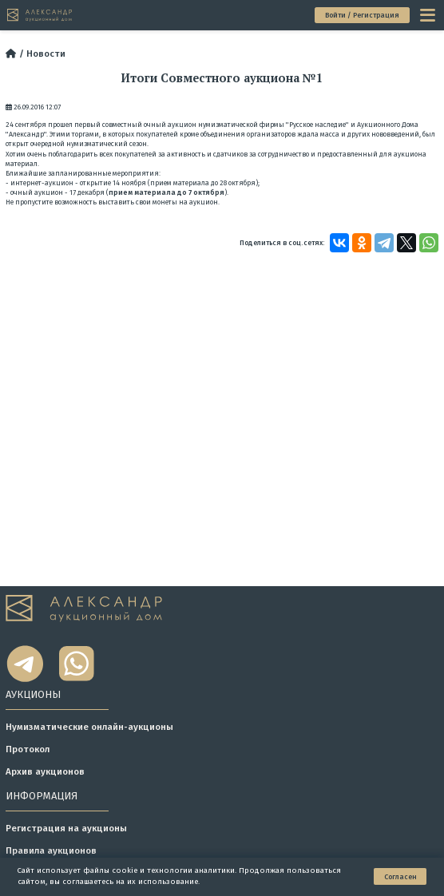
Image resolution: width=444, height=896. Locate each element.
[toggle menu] (429, 15)
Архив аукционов (45, 771)
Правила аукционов (51, 850)
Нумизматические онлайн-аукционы (89, 726)
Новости (45, 53)
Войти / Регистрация (362, 15)
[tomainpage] (40, 15)
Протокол (28, 749)
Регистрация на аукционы (66, 828)
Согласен (400, 877)
